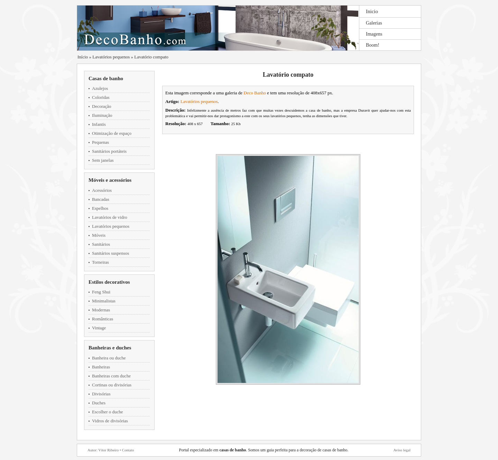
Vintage (99, 327)
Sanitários (101, 244)
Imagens (374, 34)
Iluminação (102, 115)
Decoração (101, 106)
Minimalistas (104, 300)
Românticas (102, 318)
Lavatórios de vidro (109, 217)
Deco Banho (254, 92)
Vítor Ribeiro (108, 450)
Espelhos (100, 208)
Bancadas (100, 199)
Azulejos (100, 88)
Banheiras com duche (111, 375)
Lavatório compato (151, 56)
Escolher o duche (107, 411)
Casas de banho (106, 78)
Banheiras (101, 366)
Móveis (98, 235)
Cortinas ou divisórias (111, 384)
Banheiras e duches (110, 347)
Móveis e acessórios (110, 180)
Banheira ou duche (109, 357)
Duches (98, 402)
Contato (128, 450)
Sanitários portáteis (109, 151)
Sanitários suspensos (110, 253)
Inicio (372, 11)
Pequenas (100, 142)
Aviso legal (402, 450)
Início (82, 56)
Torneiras (100, 262)
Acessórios (102, 190)
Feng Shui (101, 291)
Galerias (374, 23)
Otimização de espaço (111, 133)
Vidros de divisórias (110, 420)
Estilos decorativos (109, 282)
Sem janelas (102, 160)
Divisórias (101, 393)
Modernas (101, 309)
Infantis (99, 124)
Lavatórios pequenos (111, 56)
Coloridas (101, 97)
